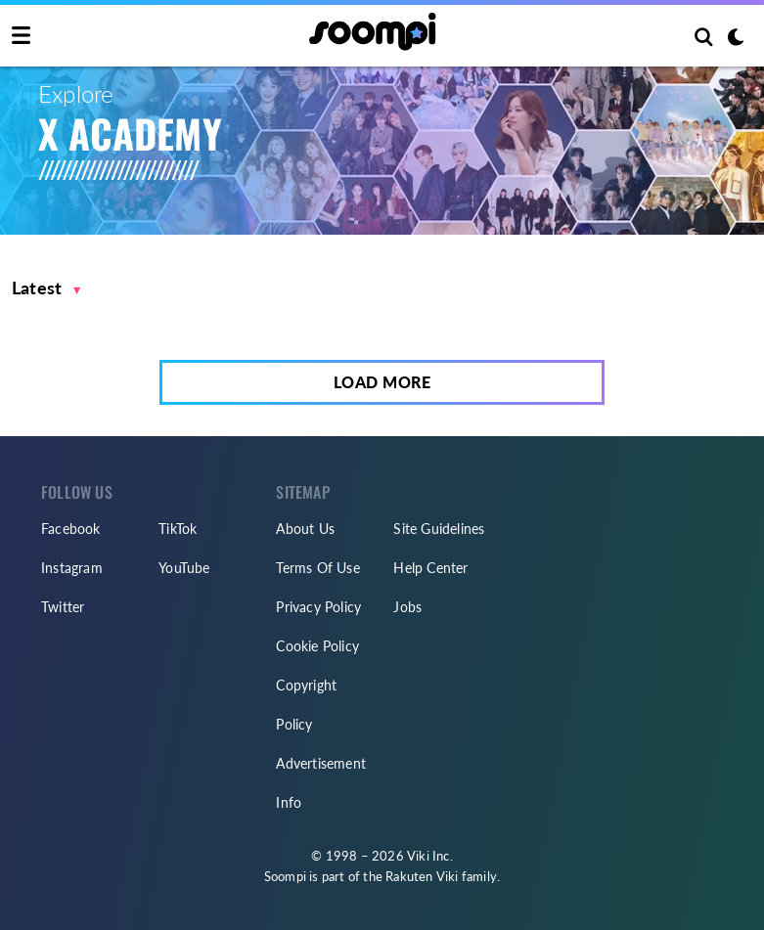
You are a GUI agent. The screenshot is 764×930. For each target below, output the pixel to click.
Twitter (62, 606)
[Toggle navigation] (21, 36)
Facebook (71, 528)
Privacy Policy (318, 606)
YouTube (183, 567)
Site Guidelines (438, 528)
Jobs (407, 606)
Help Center (430, 567)
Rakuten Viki (421, 876)
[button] (46, 288)
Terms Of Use (317, 567)
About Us (305, 528)
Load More (382, 382)
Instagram (72, 567)
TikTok (177, 528)
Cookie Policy (317, 646)
